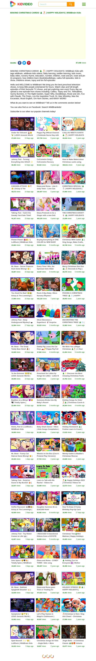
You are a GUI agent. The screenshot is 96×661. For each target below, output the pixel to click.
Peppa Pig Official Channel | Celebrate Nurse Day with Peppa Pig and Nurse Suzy (48, 135)
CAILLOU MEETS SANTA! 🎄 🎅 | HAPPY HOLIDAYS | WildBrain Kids (73, 135)
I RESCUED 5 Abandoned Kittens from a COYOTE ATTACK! (47, 536)
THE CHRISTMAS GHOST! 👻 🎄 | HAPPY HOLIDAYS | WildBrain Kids (73, 215)
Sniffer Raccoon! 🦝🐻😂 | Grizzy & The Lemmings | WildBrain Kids (22, 509)
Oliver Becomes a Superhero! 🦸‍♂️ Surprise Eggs (46, 322)
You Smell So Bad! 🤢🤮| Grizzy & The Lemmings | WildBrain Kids (21, 295)
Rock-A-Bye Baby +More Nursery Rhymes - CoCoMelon (47, 295)
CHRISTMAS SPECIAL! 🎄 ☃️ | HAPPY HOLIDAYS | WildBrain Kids (73, 188)
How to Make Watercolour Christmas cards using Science (73, 161)
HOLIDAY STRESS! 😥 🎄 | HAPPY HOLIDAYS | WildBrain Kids (73, 589)
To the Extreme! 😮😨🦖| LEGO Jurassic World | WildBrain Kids (21, 375)
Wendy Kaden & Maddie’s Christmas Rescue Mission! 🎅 (72, 456)
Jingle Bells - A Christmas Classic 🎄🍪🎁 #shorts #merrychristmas (73, 643)
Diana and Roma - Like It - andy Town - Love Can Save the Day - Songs (47, 188)
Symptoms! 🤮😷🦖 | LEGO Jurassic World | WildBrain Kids (20, 616)
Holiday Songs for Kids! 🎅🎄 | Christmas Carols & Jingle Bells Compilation (73, 402)
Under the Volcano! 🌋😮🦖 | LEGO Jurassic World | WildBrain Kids (22, 135)
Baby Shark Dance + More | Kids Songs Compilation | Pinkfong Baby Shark (48, 429)
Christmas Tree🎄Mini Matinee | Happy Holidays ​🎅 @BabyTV (73, 536)
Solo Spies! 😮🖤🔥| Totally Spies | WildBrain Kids (21, 562)
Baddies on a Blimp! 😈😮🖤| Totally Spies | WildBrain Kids (22, 402)
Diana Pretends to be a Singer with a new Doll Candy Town (46, 215)
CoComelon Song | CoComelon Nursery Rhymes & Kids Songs (46, 161)
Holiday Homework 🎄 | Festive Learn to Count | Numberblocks (72, 429)
